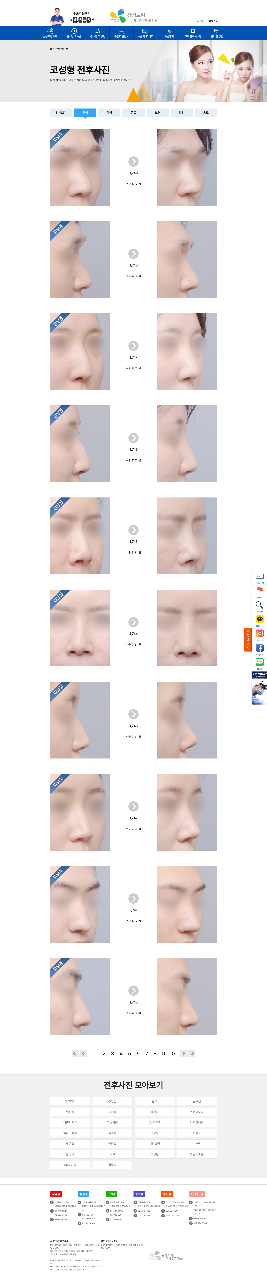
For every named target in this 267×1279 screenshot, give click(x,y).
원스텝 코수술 (73, 36)
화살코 (197, 1133)
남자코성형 (197, 1122)
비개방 (197, 1143)
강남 (85, 112)
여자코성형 (70, 1133)
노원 (157, 112)
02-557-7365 (88, 1218)
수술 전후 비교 (145, 36)
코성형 (155, 1133)
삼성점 (155, 1112)
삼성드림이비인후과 (59, 1241)
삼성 (109, 112)
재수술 (112, 1133)
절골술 (112, 1165)
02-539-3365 (60, 1215)
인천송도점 (197, 1112)
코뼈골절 (154, 1122)
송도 (206, 112)
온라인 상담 (217, 36)
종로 (133, 112)
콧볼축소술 (197, 1154)
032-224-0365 (200, 1218)
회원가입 (213, 21)
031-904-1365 (172, 1211)
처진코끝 (154, 1143)
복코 (112, 1154)
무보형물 (112, 1122)
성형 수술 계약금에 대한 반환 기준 (63, 1254)
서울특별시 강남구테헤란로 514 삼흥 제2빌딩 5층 (93, 1206)
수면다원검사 (121, 36)
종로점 (197, 1101)
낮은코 (70, 1143)
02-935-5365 (116, 1215)
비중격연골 (70, 1122)
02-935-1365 (116, 1211)
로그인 (200, 21)
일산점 (70, 1112)
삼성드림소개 (50, 36)
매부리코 (70, 1101)
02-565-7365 (88, 1215)
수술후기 (169, 36)
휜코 (154, 1101)
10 (172, 1054)
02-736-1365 (144, 1211)
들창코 (70, 1154)
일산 (181, 112)
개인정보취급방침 (109, 1241)
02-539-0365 (60, 1211)
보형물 (155, 1154)
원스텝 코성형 (97, 36)
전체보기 (61, 112)
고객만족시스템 (193, 36)
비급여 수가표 (86, 1251)
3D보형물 (70, 1165)
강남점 (112, 1101)
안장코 (112, 1143)
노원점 (112, 1112)
